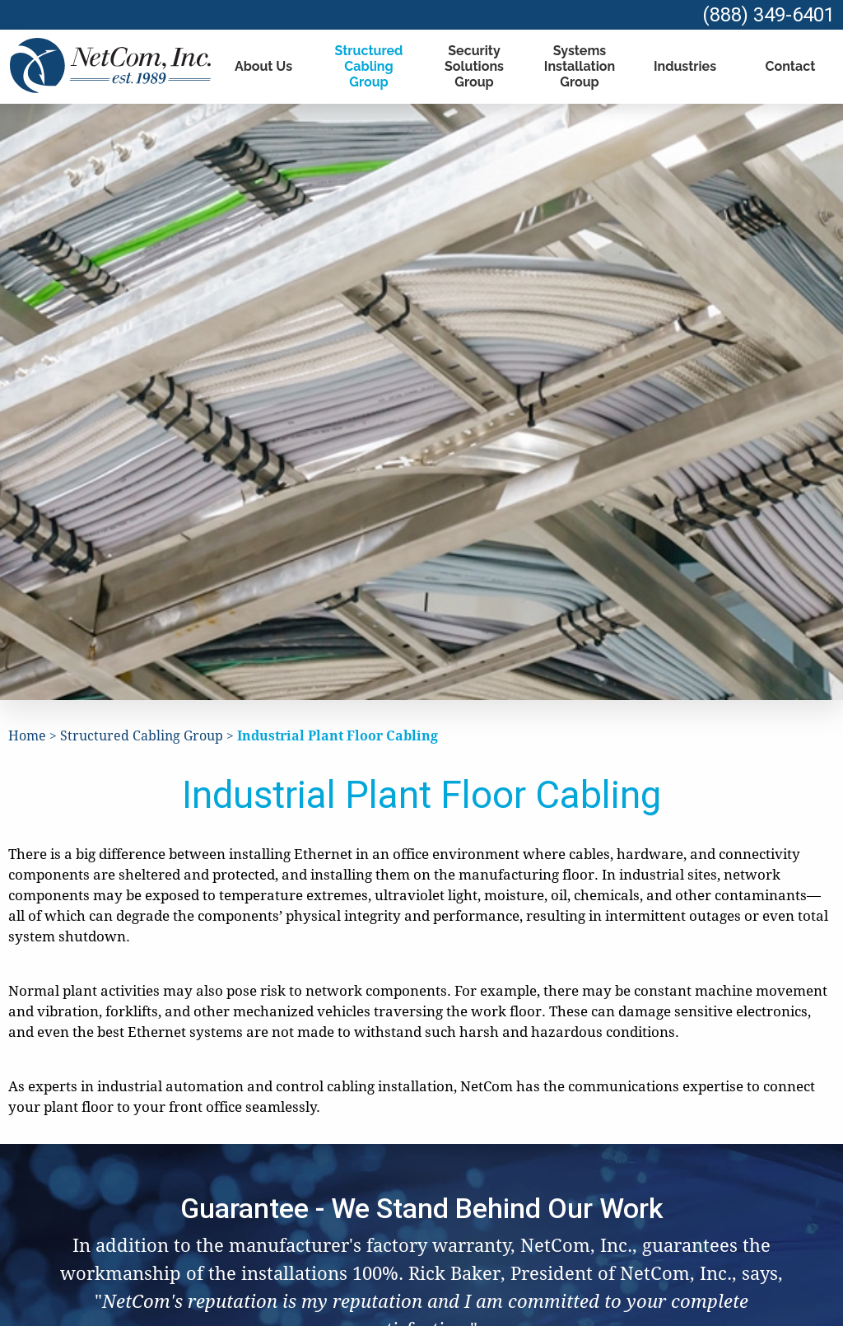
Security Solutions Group (474, 66)
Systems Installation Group (579, 66)
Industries (685, 66)
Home (27, 736)
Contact (791, 66)
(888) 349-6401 (768, 14)
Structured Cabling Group (369, 66)
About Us (263, 66)
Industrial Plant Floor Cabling (337, 736)
